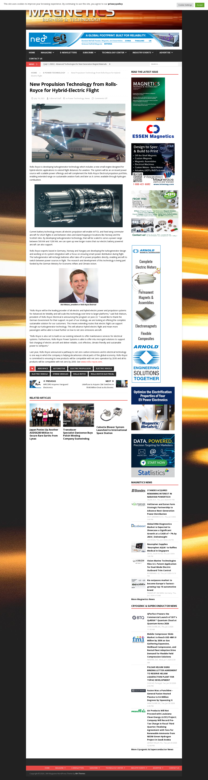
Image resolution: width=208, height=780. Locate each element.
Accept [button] (200, 5)
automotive (59, 368)
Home (32, 52)
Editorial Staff (55, 98)
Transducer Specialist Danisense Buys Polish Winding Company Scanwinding (78, 434)
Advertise (164, 52)
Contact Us (35, 58)
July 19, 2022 (39, 98)
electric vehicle (40, 374)
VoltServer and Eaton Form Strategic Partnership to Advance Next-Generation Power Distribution (161, 509)
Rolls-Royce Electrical (102, 374)
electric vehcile (104, 368)
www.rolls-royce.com (91, 361)
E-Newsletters (68, 52)
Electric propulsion (80, 368)
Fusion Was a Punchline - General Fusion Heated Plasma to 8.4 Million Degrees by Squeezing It (160, 695)
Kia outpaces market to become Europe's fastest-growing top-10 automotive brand (161, 585)
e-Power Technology (75, 98)
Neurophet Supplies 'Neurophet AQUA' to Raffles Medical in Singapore (162, 547)
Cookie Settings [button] (185, 5)
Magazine (46, 52)
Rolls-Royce (79, 374)
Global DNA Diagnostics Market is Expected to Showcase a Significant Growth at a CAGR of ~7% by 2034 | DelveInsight (162, 530)
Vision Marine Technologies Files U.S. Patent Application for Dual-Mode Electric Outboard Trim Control (161, 565)
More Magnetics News (143, 599)
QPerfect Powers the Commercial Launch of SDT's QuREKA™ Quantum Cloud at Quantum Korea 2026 (162, 618)
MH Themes (80, 773)
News (87, 98)
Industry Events (142, 52)
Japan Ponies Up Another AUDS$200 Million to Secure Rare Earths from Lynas (44, 434)
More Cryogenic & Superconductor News (152, 749)
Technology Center (113, 52)
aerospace (43, 368)
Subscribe (88, 52)
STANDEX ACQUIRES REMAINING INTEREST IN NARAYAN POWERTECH (159, 493)
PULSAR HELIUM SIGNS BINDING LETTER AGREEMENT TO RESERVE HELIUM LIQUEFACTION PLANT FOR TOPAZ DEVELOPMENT (162, 674)
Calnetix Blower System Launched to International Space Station (111, 430)
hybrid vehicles (60, 374)
